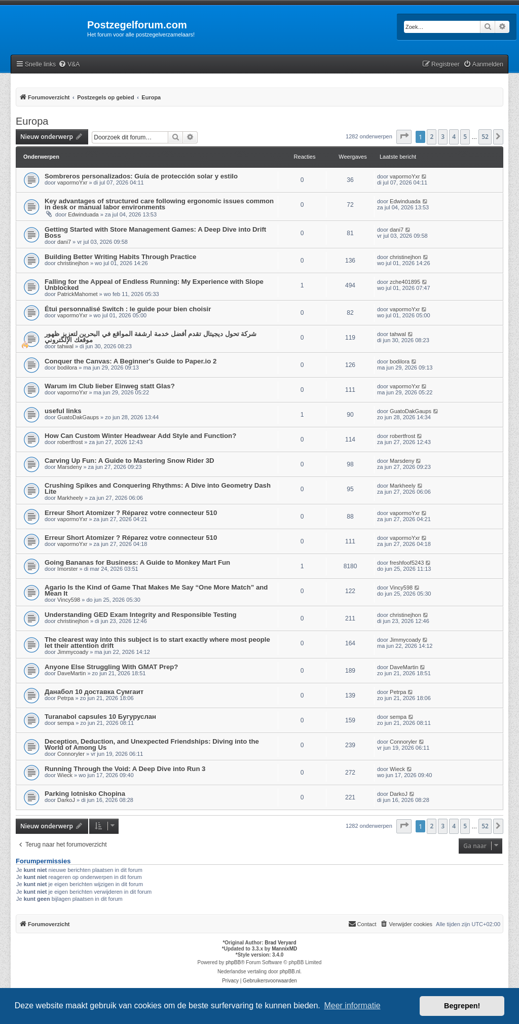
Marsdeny (69, 467)
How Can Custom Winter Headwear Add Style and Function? (140, 436)
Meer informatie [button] (352, 1005)
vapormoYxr (72, 182)
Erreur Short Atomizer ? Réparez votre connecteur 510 (131, 513)
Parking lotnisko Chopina (85, 793)
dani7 (64, 242)
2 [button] (431, 136)
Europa (32, 121)
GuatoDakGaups (78, 417)
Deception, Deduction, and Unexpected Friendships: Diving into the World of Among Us (152, 744)
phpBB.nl (290, 971)
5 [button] (465, 136)
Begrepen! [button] (462, 1006)
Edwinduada (83, 214)
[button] (404, 137)
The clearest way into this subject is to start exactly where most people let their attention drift (157, 642)
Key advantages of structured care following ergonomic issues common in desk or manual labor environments (159, 204)
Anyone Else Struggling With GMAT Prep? (111, 667)
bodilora (67, 367)
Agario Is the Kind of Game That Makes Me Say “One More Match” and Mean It (156, 590)
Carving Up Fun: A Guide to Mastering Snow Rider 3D (129, 460)
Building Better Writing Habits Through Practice (120, 257)
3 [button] (442, 136)
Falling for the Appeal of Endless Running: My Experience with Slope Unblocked (154, 284)
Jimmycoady (72, 652)
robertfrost (70, 442)
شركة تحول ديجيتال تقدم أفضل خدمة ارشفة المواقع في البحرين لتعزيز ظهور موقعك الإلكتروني (150, 337)
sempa (65, 723)
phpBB (233, 962)
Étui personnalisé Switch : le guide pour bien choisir (128, 309)
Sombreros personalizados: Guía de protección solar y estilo (141, 176)
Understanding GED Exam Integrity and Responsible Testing (141, 614)
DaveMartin (71, 673)
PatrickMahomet (77, 294)
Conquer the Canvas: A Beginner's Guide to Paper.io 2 (130, 361)
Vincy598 (68, 600)
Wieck (64, 775)
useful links (63, 411)
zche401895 (405, 282)
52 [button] (485, 136)
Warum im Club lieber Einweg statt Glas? (110, 386)
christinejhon (73, 263)
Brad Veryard (280, 942)
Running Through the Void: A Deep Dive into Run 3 (125, 769)
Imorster (67, 569)
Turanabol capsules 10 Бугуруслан (100, 716)
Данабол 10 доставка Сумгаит (94, 692)
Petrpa (65, 698)
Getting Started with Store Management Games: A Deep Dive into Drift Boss (155, 232)
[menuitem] (69, 64)
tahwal (65, 346)
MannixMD (284, 949)
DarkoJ (66, 800)
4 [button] (454, 136)
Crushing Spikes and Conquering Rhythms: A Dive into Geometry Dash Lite (158, 488)
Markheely (70, 498)
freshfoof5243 (407, 563)
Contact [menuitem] (362, 923)
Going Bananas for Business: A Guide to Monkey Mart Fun (137, 562)
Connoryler (71, 754)
